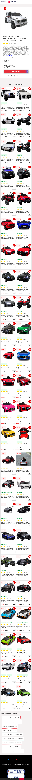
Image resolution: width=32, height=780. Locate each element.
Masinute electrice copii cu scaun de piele (13, 751)
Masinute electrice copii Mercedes (11, 718)
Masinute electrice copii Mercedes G (11, 722)
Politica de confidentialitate (19, 764)
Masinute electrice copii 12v (9, 730)
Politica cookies (14, 779)
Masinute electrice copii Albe (9, 726)
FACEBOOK (11, 760)
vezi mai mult (9, 55)
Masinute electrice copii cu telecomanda (12, 738)
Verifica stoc (19, 71)
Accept (21, 779)
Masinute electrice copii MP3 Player (11, 747)
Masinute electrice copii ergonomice (11, 742)
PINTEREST (19, 760)
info (14, 110)
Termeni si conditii (6, 764)
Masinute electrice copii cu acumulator (12, 734)
